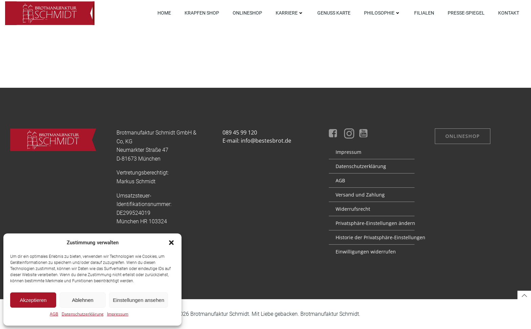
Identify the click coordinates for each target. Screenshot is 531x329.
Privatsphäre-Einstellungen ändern (372, 223)
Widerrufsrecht (353, 209)
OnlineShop (247, 13)
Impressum (117, 314)
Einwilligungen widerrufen (366, 251)
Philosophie (382, 13)
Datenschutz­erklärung (361, 166)
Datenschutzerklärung (83, 314)
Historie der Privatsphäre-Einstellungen (372, 237)
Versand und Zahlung (360, 194)
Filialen (424, 13)
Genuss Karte (334, 13)
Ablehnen (82, 300)
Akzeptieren (33, 300)
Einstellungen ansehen (138, 300)
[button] (171, 242)
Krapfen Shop (202, 13)
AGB (54, 314)
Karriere (290, 13)
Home (164, 13)
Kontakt (508, 13)
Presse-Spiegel (466, 13)
